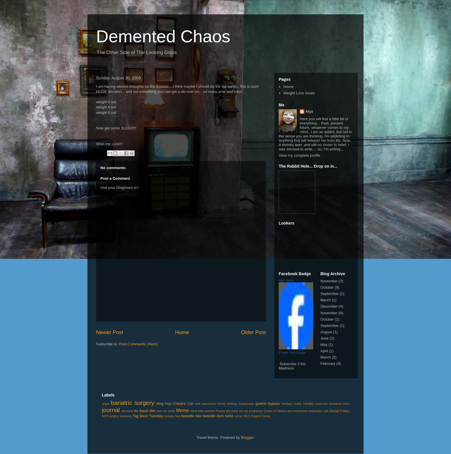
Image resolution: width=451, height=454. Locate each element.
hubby (298, 403)
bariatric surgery (132, 402)
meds (171, 411)
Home (182, 332)
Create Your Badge (292, 352)
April (324, 351)
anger (106, 403)
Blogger (247, 437)
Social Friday (339, 411)
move (193, 411)
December (329, 306)
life (136, 411)
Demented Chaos (163, 36)
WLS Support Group (257, 416)
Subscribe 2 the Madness (292, 366)
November (329, 281)
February (327, 363)
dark (197, 403)
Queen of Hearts (275, 411)
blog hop (163, 403)
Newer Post (109, 332)
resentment (300, 411)
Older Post (253, 332)
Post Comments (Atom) (138, 344)
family (222, 403)
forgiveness (246, 403)
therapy (169, 416)
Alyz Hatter (286, 280)
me (165, 411)
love (159, 411)
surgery (114, 416)
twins (229, 416)
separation (316, 411)
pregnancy (256, 411)
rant (289, 411)
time (178, 416)
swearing (126, 416)
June (324, 338)
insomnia (322, 403)
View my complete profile (299, 155)
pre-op (243, 411)
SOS (105, 416)
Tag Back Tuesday (148, 416)
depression (209, 403)
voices (238, 416)
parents (210, 411)
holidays (286, 403)
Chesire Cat (183, 403)
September (329, 294)
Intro (346, 403)
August (326, 332)
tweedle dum (213, 416)
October (327, 287)
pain (201, 411)
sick (326, 411)
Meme (182, 410)
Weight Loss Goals (299, 93)
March (325, 300)
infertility (308, 403)
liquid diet (147, 411)
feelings (232, 403)
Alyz (309, 111)
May (324, 344)
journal (111, 410)
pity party (232, 411)
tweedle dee (191, 416)
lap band (127, 411)
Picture (220, 411)
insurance (335, 403)
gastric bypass (267, 403)
